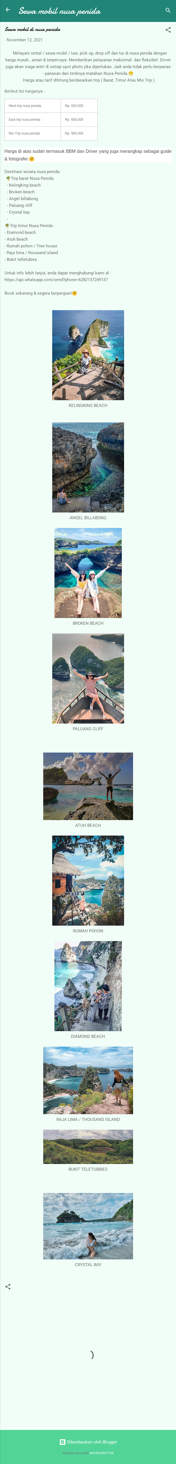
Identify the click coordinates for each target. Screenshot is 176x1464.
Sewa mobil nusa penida (59, 11)
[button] (168, 30)
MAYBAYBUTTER (102, 1453)
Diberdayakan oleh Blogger (88, 1442)
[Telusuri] (168, 11)
